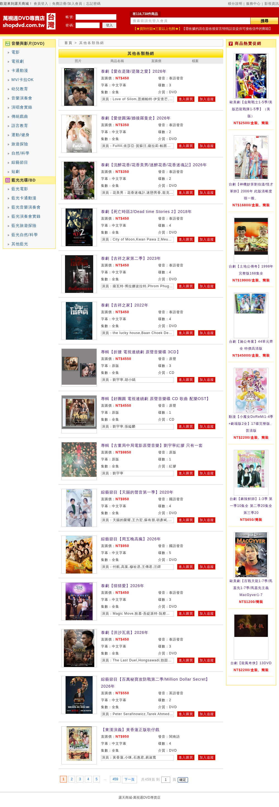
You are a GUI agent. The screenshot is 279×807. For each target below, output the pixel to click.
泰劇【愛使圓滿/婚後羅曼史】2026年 (136, 118)
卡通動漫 (19, 70)
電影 (15, 52)
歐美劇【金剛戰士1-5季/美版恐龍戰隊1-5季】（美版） (251, 109)
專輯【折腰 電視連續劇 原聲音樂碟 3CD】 (141, 352)
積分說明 (235, 4)
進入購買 (186, 99)
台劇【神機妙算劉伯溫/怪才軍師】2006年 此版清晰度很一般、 (251, 191)
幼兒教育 (19, 89)
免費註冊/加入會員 (67, 4)
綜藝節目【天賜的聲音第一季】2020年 (137, 492)
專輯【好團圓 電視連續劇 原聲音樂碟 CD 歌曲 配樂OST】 (156, 398)
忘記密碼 (93, 4)
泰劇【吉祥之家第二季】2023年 (131, 258)
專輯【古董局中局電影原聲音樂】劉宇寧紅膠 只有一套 (152, 445)
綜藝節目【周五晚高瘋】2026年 (131, 539)
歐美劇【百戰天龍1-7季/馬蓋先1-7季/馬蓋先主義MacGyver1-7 (251, 588)
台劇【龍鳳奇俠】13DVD (251, 663)
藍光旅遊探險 (24, 225)
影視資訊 (271, 4)
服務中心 (253, 4)
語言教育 (19, 125)
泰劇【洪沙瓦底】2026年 (124, 632)
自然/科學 (20, 153)
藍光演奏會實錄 (26, 216)
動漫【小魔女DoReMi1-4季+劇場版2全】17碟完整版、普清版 (251, 424)
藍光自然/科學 (24, 234)
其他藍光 (19, 244)
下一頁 (129, 779)
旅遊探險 (19, 144)
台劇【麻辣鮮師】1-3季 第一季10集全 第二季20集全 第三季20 (251, 506)
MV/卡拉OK (22, 79)
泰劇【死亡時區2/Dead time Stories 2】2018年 (146, 211)
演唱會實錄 (21, 107)
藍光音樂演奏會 (26, 207)
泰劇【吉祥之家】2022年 (124, 305)
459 (115, 779)
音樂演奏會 (21, 98)
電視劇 (17, 61)
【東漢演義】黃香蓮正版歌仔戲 (130, 729)
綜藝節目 (19, 162)
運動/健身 (20, 135)
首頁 (68, 43)
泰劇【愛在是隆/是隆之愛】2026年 (134, 71)
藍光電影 (19, 189)
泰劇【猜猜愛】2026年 (122, 585)
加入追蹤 (206, 99)
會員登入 (41, 4)
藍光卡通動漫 (24, 198)
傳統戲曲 (19, 116)
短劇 (15, 171)
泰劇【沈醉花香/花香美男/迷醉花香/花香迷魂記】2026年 (154, 165)
